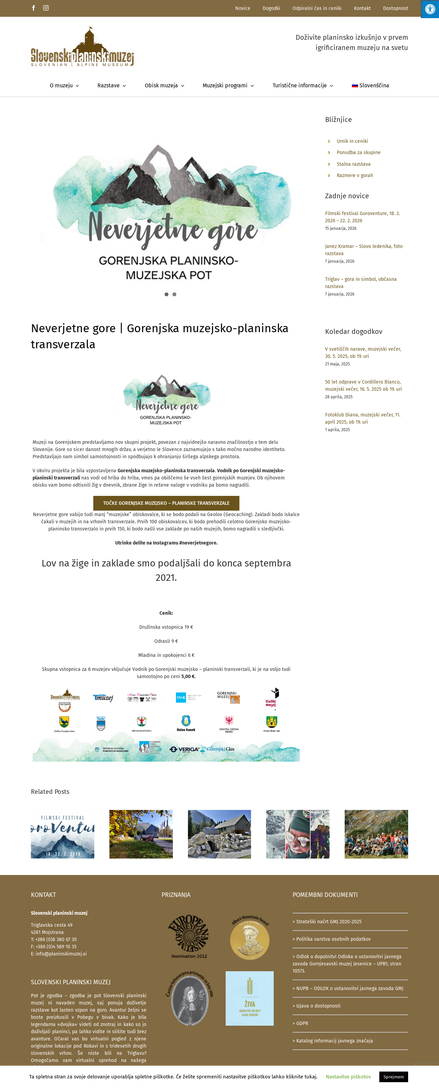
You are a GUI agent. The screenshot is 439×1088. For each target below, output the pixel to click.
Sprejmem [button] (393, 1076)
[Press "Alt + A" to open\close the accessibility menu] (430, 9)
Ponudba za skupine (359, 152)
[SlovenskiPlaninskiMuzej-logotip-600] (82, 27)
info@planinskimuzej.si (61, 954)
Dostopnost (395, 8)
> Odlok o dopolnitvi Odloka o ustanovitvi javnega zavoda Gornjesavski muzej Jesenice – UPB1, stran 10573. (347, 964)
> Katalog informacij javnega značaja (333, 1041)
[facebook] (33, 8)
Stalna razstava (354, 164)
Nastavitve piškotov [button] (348, 1077)
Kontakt (362, 8)
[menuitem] (371, 86)
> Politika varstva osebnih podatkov (332, 939)
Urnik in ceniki (352, 141)
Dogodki (271, 8)
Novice (242, 8)
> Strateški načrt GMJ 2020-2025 (327, 922)
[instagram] (46, 8)
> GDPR (300, 1023)
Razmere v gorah (355, 175)
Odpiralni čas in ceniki (317, 8)
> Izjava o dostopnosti (317, 1006)
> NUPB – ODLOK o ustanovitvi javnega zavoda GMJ (348, 988)
